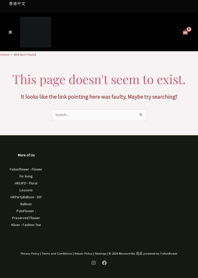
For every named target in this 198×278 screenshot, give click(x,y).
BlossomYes (127, 253)
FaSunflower (168, 253)
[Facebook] (104, 263)
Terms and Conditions (57, 253)
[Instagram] (93, 263)
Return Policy (84, 253)
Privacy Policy (30, 253)
